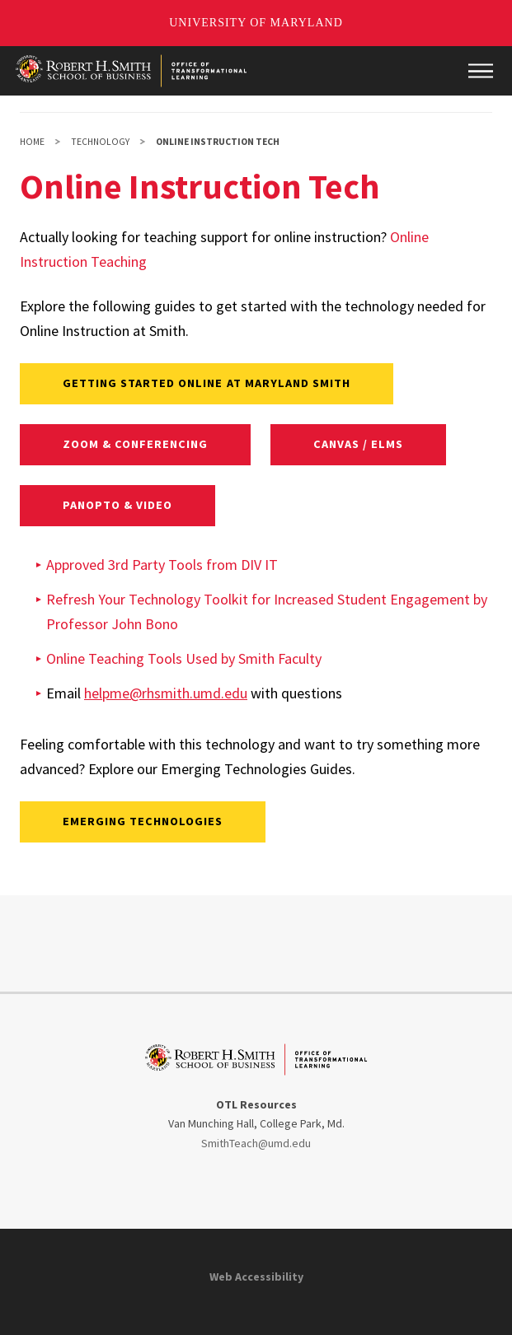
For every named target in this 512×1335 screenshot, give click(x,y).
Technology (100, 141)
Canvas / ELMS (358, 443)
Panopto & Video (118, 504)
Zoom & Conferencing (136, 443)
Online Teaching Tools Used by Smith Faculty (184, 658)
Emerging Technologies (143, 821)
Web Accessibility (256, 1276)
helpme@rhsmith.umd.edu (165, 693)
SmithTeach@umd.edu (256, 1143)
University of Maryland (256, 22)
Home (32, 141)
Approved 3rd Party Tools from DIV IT (162, 564)
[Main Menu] (481, 71)
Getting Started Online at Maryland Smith (207, 383)
